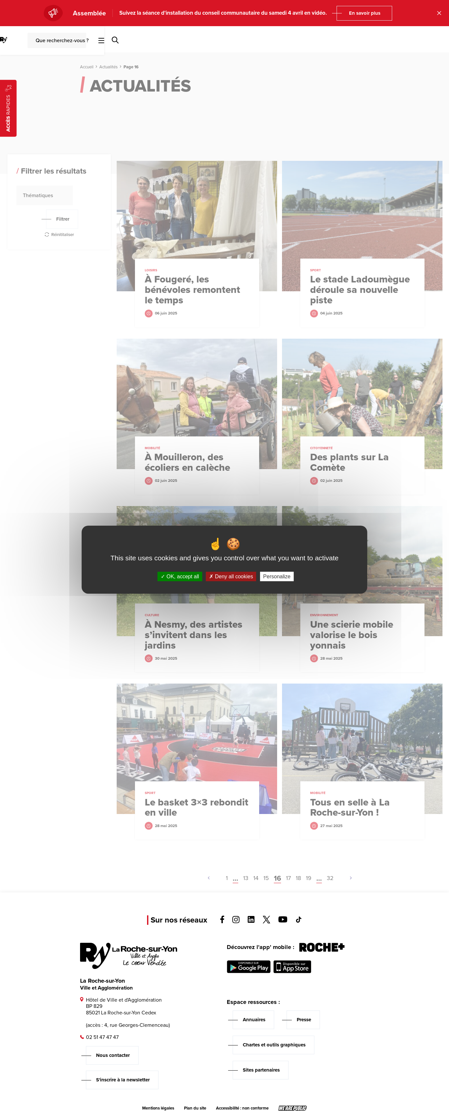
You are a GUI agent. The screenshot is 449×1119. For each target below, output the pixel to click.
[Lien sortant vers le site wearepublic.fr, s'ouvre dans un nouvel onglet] (292, 1108)
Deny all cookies (231, 576)
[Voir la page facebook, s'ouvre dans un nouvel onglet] (222, 921)
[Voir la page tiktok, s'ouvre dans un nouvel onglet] (298, 921)
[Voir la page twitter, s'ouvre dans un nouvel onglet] (266, 921)
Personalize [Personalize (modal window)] (277, 576)
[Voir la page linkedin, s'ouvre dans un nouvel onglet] (251, 921)
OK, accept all (180, 576)
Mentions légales (158, 1108)
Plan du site (195, 1108)
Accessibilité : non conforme (242, 1108)
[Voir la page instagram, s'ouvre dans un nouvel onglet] (236, 921)
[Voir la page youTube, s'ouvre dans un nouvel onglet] (282, 920)
